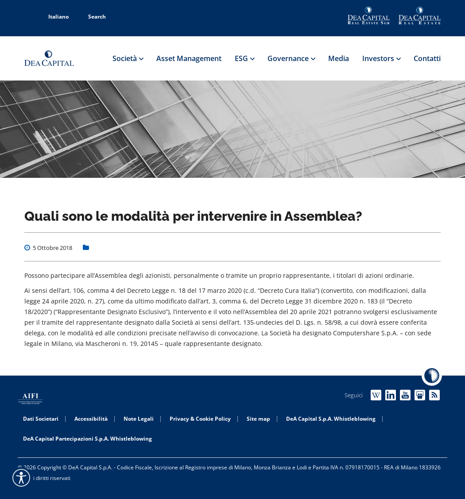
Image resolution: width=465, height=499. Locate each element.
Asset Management (188, 58)
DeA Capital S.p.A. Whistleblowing (331, 418)
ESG (244, 58)
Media (338, 58)
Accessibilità (91, 418)
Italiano (54, 16)
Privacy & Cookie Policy (200, 418)
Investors (381, 58)
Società (127, 58)
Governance (291, 58)
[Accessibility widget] (21, 477)
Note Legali (139, 418)
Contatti (427, 58)
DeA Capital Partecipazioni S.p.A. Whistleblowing (87, 438)
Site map (258, 418)
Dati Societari (40, 418)
